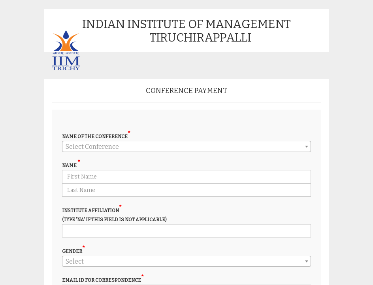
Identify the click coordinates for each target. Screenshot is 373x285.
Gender (73, 251)
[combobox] (186, 146)
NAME (71, 165)
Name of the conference (96, 136)
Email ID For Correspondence (103, 280)
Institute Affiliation (92, 210)
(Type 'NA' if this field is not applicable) (114, 219)
